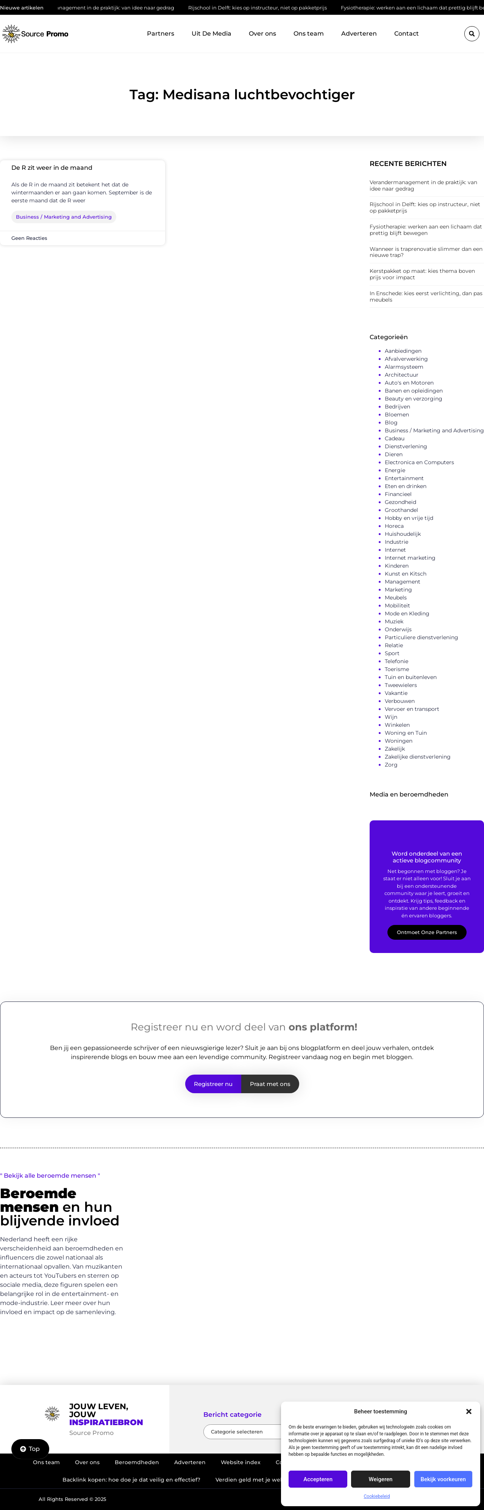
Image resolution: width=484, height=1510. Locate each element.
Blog (391, 422)
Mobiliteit (397, 605)
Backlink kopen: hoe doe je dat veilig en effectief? (131, 1479)
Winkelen (397, 724)
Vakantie (396, 693)
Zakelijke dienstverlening (418, 756)
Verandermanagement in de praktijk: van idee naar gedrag (105, 8)
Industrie (396, 541)
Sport (392, 653)
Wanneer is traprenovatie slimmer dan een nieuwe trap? (426, 252)
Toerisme (397, 669)
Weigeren (381, 1479)
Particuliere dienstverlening (421, 637)
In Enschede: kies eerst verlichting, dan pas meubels (426, 296)
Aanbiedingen (403, 350)
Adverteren (359, 33)
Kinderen (397, 565)
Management (402, 581)
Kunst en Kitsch (405, 573)
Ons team (309, 33)
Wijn (391, 717)
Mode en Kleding (407, 613)
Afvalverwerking (406, 358)
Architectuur (401, 374)
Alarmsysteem (404, 366)
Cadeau (394, 438)
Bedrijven (397, 406)
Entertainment (404, 478)
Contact (406, 33)
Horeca (394, 526)
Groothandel (401, 510)
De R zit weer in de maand (51, 167)
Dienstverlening (406, 446)
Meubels (396, 597)
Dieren (394, 454)
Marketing (398, 589)
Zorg (391, 764)
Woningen (398, 740)
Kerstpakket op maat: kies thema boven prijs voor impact (422, 274)
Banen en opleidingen (414, 390)
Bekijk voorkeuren (443, 1479)
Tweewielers (401, 685)
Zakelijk (395, 748)
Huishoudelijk (403, 533)
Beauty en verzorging (413, 398)
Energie (395, 470)
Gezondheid (400, 502)
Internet (395, 549)
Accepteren (318, 1479)
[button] (469, 1411)
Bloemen (397, 414)
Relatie (394, 645)
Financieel (398, 494)
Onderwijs (398, 629)
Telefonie (396, 661)
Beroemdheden (137, 1462)
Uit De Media (211, 33)
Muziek (394, 621)
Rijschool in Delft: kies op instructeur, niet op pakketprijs (261, 8)
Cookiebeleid (377, 1496)
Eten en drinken (405, 486)
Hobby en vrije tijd (409, 518)
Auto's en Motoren (409, 382)
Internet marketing (410, 557)
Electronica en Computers (419, 462)
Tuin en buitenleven (411, 677)
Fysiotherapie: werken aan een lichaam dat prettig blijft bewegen (426, 229)
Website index (241, 1462)
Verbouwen (400, 701)
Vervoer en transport (412, 709)
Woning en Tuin (406, 732)
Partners (160, 33)
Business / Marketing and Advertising (434, 430)
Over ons (262, 33)
